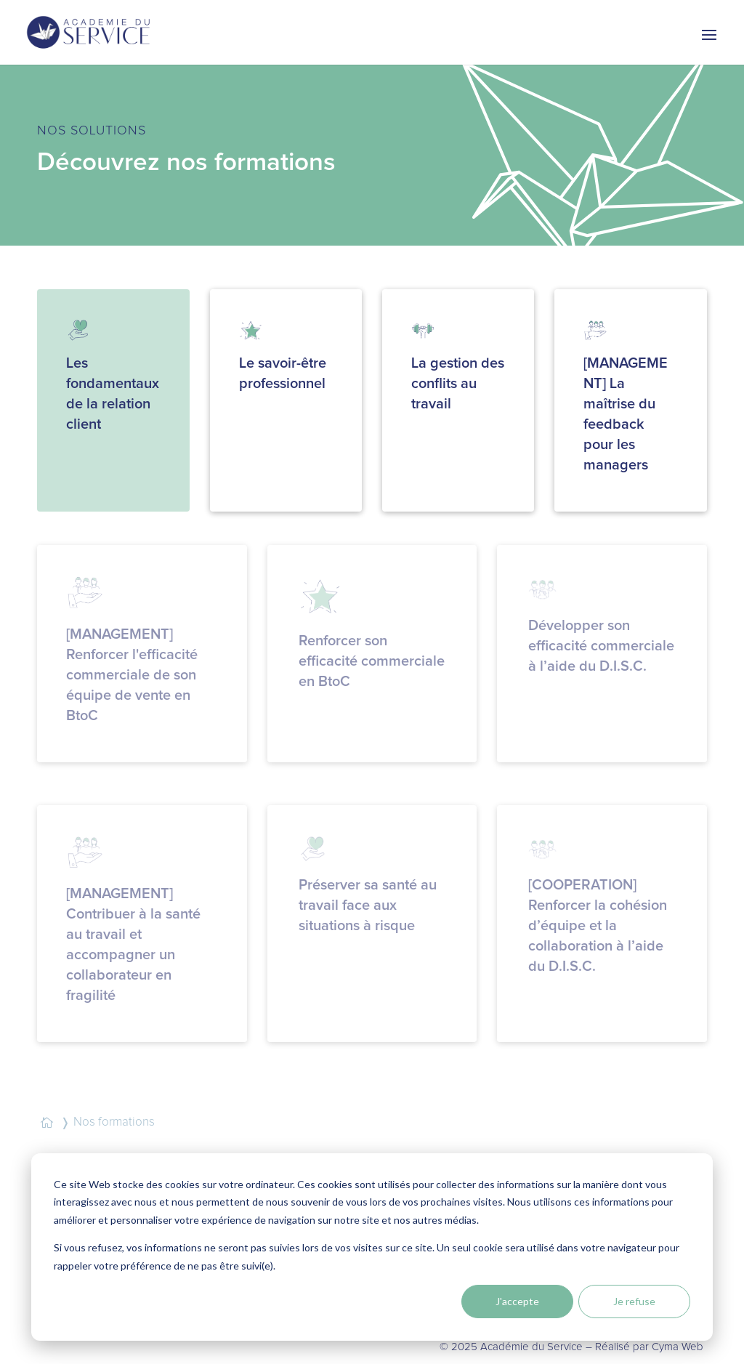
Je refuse (634, 1301)
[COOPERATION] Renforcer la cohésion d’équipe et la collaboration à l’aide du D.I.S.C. (597, 926)
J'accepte (517, 1301)
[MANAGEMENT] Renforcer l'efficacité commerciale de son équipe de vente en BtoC (132, 675)
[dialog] (372, 1247)
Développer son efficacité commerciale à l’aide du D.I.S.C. (601, 646)
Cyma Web (677, 1346)
